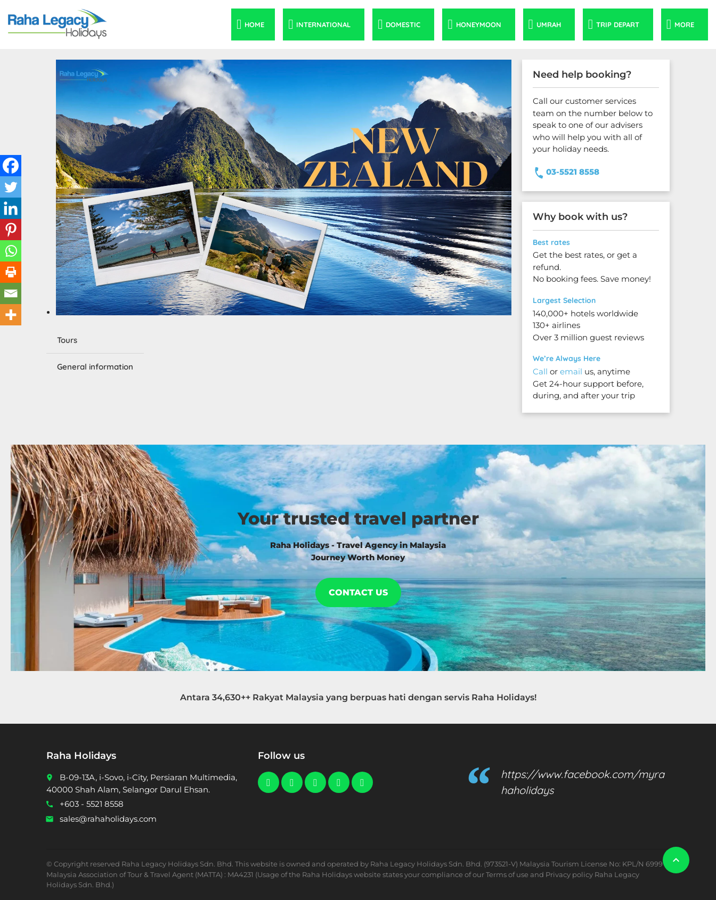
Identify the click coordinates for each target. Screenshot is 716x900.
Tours (67, 340)
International (323, 24)
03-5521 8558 (572, 172)
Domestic (403, 24)
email (571, 371)
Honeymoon (478, 24)
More (684, 24)
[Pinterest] (10, 229)
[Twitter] (10, 187)
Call (540, 371)
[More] (10, 314)
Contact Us (358, 592)
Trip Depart (617, 24)
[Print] (10, 272)
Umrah (548, 24)
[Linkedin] (10, 208)
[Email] (10, 293)
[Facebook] (10, 165)
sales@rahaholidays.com (108, 819)
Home (254, 24)
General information (95, 367)
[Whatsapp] (10, 250)
